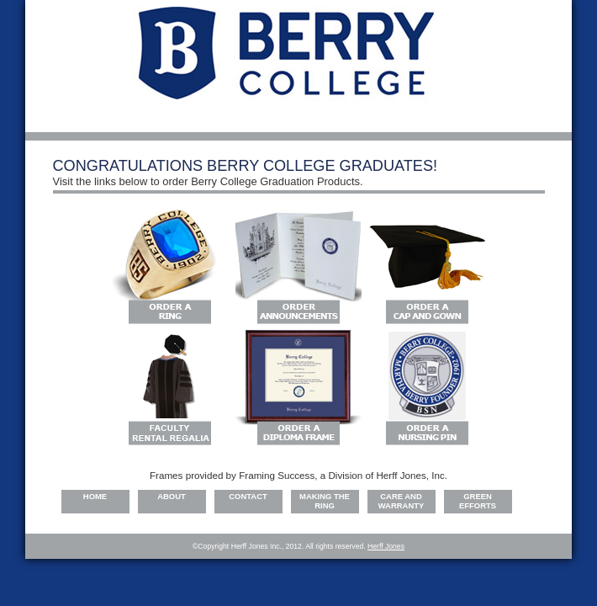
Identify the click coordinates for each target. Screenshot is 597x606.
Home (95, 496)
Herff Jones (385, 546)
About (171, 496)
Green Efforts (477, 501)
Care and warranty (401, 501)
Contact (248, 496)
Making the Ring (324, 501)
